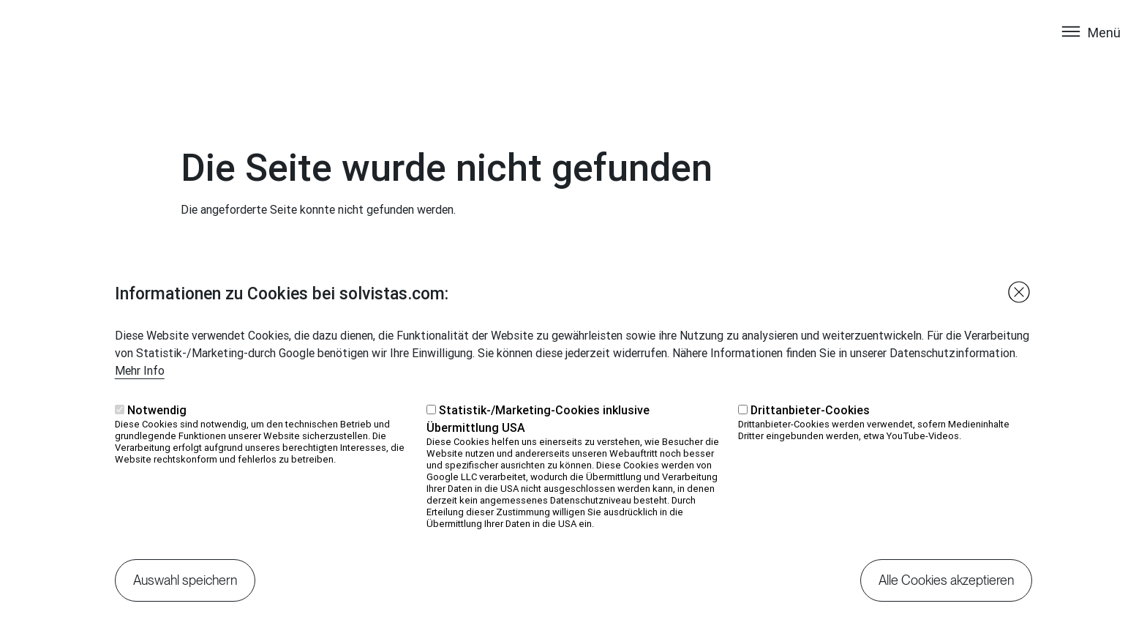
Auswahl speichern (185, 591)
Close (1019, 303)
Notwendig (157, 421)
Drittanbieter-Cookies (810, 421)
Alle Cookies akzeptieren (946, 591)
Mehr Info (140, 381)
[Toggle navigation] (1090, 46)
